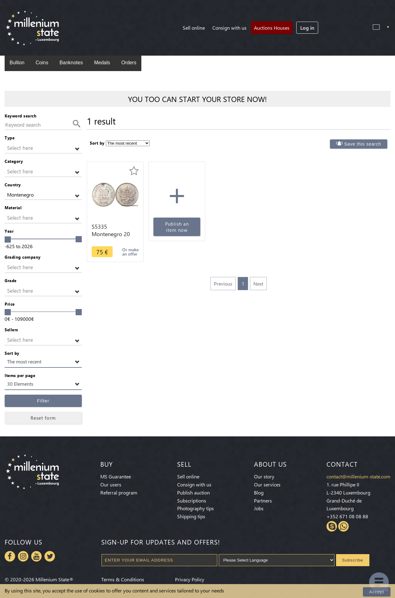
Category (14, 161)
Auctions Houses (271, 27)
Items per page (20, 375)
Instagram (23, 556)
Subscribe (352, 560)
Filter (43, 400)
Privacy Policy (189, 579)
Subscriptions (191, 500)
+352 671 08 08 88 (347, 516)
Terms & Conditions (122, 579)
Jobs (259, 508)
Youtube (36, 556)
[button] (43, 148)
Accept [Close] (376, 591)
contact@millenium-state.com (358, 476)
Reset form (43, 418)
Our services (267, 484)
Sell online (194, 27)
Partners (263, 500)
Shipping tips (191, 516)
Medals (102, 62)
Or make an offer (130, 252)
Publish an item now (177, 227)
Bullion (17, 62)
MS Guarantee (115, 476)
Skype (331, 526)
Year (9, 231)
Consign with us (229, 27)
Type (10, 137)
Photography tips (195, 508)
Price (10, 304)
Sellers (11, 329)
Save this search (362, 144)
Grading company (23, 257)
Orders (128, 62)
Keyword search (20, 115)
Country (13, 184)
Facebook (10, 556)
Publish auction (193, 492)
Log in (307, 27)
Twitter (49, 556)
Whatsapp (343, 526)
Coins (41, 62)
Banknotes (71, 62)
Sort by (12, 353)
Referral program (118, 492)
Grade (11, 280)
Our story (264, 476)
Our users (110, 484)
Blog (259, 492)
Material (13, 207)
